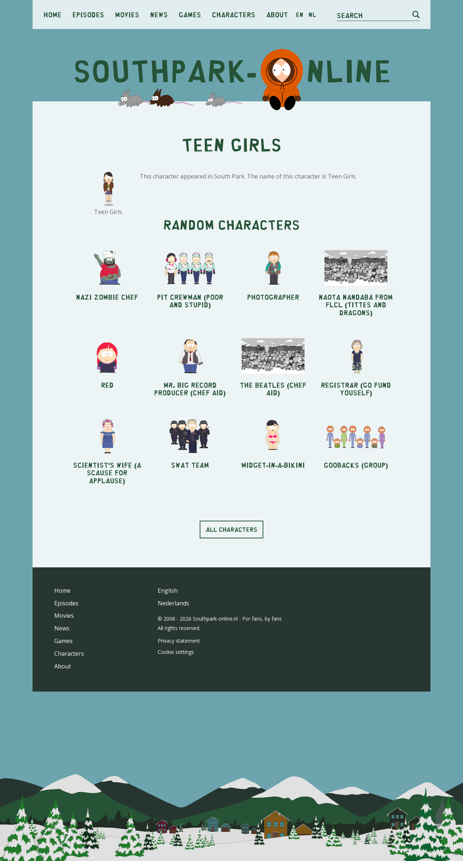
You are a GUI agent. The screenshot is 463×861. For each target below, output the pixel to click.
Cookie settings (176, 753)
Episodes (88, 14)
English (168, 692)
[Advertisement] (231, 163)
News (159, 14)
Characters (233, 14)
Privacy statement (179, 742)
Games (190, 14)
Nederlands (173, 705)
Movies (127, 14)
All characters (231, 630)
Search (350, 15)
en (299, 14)
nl (312, 14)
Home (52, 14)
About (277, 14)
